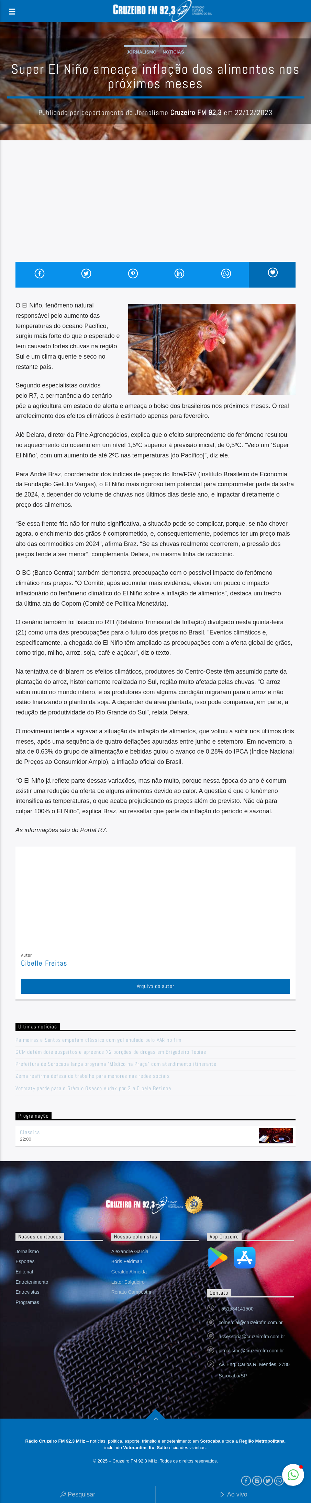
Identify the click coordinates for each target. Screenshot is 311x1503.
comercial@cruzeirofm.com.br (250, 1322)
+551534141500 (236, 1309)
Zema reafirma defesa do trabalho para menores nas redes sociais (92, 1076)
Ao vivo (233, 1495)
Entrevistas (27, 1292)
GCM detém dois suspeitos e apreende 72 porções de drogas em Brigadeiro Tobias (110, 1052)
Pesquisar (77, 1495)
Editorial (24, 1271)
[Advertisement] (155, 210)
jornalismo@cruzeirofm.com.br (251, 1350)
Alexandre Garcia (129, 1251)
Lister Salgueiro (128, 1282)
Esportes (24, 1261)
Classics (30, 1132)
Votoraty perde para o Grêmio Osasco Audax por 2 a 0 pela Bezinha (93, 1088)
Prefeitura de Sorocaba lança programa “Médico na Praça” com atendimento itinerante (115, 1064)
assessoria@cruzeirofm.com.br (252, 1336)
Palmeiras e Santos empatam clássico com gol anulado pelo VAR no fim (98, 1040)
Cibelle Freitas (44, 963)
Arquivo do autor (156, 986)
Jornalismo (142, 52)
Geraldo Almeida (129, 1271)
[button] (293, 1475)
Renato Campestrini (132, 1292)
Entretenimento (31, 1282)
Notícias (173, 52)
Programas (27, 1302)
